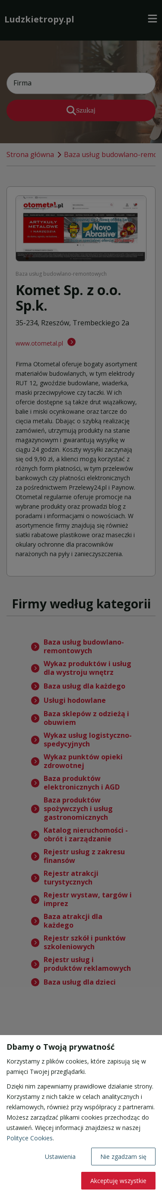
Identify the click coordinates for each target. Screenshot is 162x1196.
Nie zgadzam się (123, 1156)
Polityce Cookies (29, 1138)
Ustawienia (60, 1156)
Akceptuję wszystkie (118, 1181)
